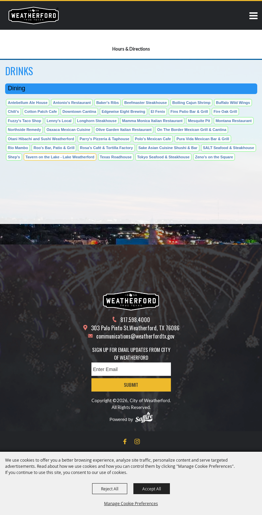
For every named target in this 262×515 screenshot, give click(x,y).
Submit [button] (131, 384)
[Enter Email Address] (131, 369)
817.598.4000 (135, 320)
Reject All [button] (109, 488)
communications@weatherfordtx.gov (135, 336)
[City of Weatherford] (34, 15)
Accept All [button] (151, 488)
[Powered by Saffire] (143, 417)
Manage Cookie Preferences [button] (131, 503)
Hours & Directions (131, 49)
